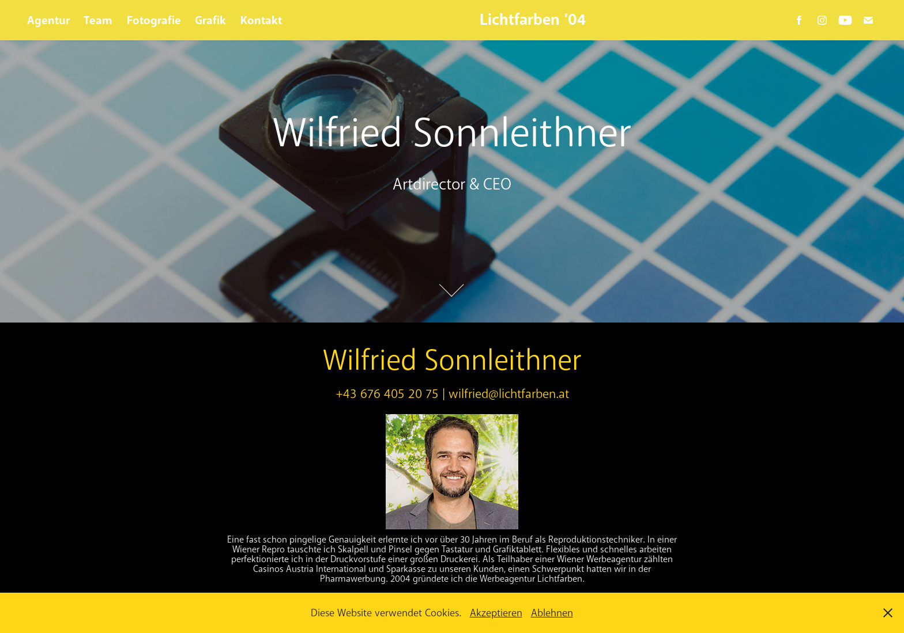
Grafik (210, 20)
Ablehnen (552, 613)
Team (98, 20)
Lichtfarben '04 (533, 20)
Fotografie (154, 20)
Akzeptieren (496, 613)
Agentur (48, 20)
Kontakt (261, 20)
